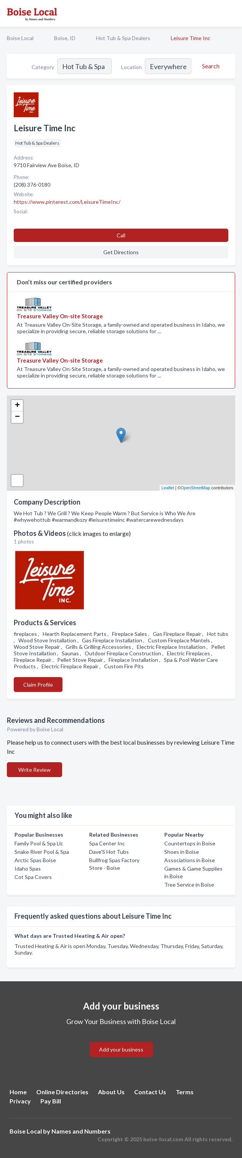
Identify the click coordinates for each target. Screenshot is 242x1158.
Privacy (20, 1101)
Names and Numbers (81, 1131)
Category (43, 67)
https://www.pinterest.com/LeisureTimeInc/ (67, 201)
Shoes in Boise (181, 851)
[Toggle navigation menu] (231, 13)
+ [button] (17, 405)
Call (121, 235)
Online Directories (62, 1091)
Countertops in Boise (189, 843)
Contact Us (150, 1091)
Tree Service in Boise (189, 884)
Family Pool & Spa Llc (38, 843)
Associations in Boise (189, 860)
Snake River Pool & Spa (41, 851)
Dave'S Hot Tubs (109, 851)
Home (18, 1091)
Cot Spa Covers (33, 877)
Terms (185, 1091)
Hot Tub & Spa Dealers (123, 38)
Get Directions (121, 252)
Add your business (121, 1049)
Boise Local (20, 38)
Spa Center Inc (107, 843)
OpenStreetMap (195, 487)
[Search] (209, 66)
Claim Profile (38, 684)
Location (131, 67)
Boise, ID (64, 38)
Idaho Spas (27, 868)
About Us (111, 1091)
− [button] (17, 417)
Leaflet (168, 487)
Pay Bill (50, 1101)
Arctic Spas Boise (35, 860)
